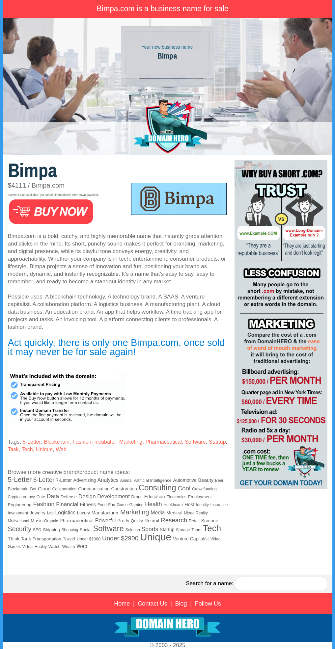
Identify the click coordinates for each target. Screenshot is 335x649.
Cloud (44, 488)
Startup (217, 442)
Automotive (184, 480)
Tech (27, 449)
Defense (69, 496)
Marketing (130, 442)
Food (102, 505)
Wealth (68, 546)
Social (86, 529)
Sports (150, 529)
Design (87, 496)
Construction (124, 488)
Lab (50, 513)
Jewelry (37, 512)
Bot (33, 489)
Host (189, 504)
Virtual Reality (34, 546)
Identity (202, 505)
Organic (51, 521)
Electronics (176, 497)
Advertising (84, 480)
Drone (137, 497)
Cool (184, 488)
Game (122, 505)
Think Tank (19, 538)
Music (36, 520)
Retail (194, 520)
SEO (37, 530)
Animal (126, 480)
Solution (133, 530)
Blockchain (56, 442)
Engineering (20, 504)
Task (13, 449)
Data (53, 496)
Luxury (83, 512)
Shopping (70, 530)
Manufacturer (105, 512)
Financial (67, 504)
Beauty (205, 480)
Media (158, 512)
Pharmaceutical (164, 442)
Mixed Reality (196, 513)
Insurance (219, 505)
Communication (94, 488)
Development (113, 496)
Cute (41, 497)
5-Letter (32, 442)
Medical (174, 512)
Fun (111, 505)
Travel (69, 538)
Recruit (152, 520)
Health (153, 504)
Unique (44, 449)
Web (61, 449)
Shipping (51, 529)
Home (122, 603)
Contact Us (152, 603)
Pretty (123, 520)
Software (195, 442)
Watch (54, 546)
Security (20, 528)
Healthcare (173, 505)
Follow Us (208, 603)
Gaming (136, 505)
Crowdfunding (204, 489)
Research (174, 520)
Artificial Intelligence (153, 480)
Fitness (88, 504)
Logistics (65, 512)
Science (209, 520)
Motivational (18, 521)
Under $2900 (120, 538)
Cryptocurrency (21, 497)
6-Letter (44, 479)
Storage (183, 530)
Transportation (47, 538)
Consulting (157, 487)
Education (154, 496)
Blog (181, 603)
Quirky (137, 521)
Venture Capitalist (191, 538)
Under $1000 (88, 539)
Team (196, 530)
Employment (199, 496)
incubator (105, 442)
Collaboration (64, 489)
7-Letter (64, 480)
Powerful (105, 520)
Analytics (108, 480)
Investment (18, 513)
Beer (219, 480)
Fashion (81, 442)
